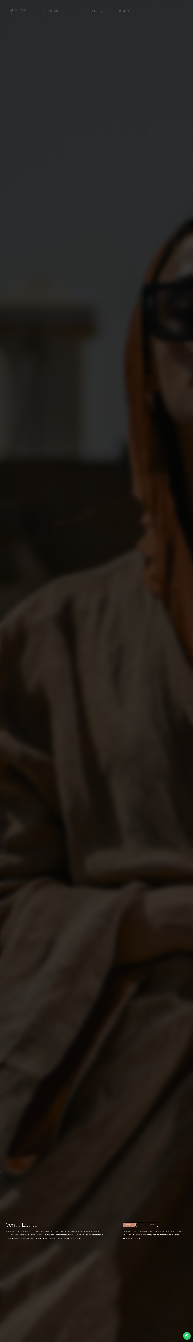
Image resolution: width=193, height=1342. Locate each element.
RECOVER (152, 1225)
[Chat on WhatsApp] (187, 1336)
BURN (141, 1225)
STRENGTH (129, 1225)
